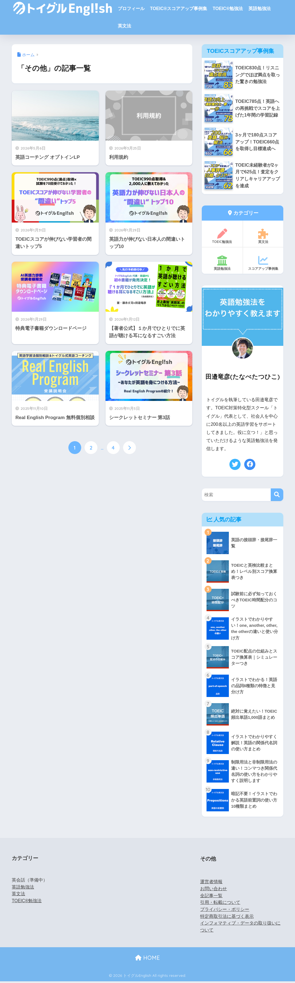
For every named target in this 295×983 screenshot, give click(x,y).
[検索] (277, 495)
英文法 (124, 25)
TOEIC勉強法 (222, 237)
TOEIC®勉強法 (228, 8)
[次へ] (129, 447)
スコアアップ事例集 (263, 263)
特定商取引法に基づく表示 (227, 918)
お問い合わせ (213, 890)
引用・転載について (220, 904)
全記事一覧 (211, 897)
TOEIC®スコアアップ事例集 (178, 8)
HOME (147, 959)
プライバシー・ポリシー (224, 911)
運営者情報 (211, 883)
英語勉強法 (259, 8)
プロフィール (131, 8)
